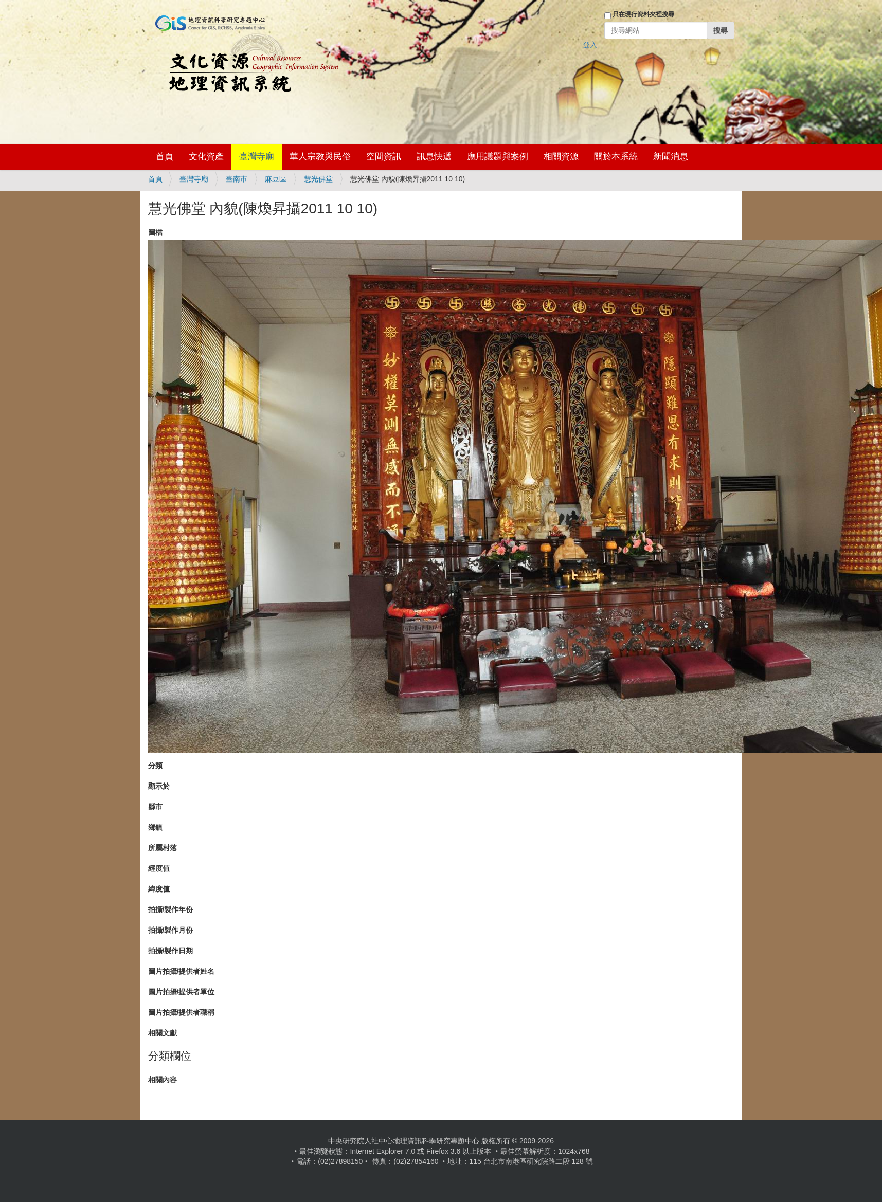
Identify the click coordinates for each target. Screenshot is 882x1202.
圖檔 (155, 232)
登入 (590, 45)
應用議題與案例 (497, 156)
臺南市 (236, 179)
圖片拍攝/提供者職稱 (181, 1012)
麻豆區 (275, 179)
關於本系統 (616, 156)
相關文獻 (162, 1033)
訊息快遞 (434, 156)
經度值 (159, 868)
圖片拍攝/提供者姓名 (181, 971)
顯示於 (159, 786)
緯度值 (159, 889)
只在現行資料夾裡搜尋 (643, 14)
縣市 (155, 807)
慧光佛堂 (318, 179)
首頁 (164, 156)
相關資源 (561, 156)
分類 (155, 765)
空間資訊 (383, 156)
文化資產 (206, 156)
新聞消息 (670, 156)
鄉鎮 (155, 827)
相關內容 (162, 1080)
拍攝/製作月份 (170, 930)
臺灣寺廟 (256, 156)
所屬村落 (162, 848)
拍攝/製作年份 (170, 909)
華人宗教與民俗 (320, 156)
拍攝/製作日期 (170, 950)
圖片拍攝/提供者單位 (181, 992)
